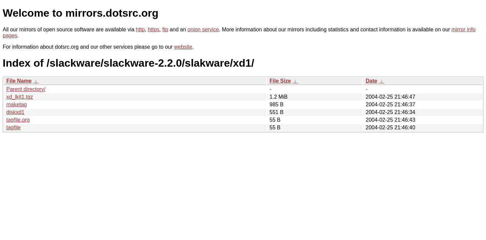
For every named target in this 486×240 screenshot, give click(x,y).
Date (371, 81)
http (140, 29)
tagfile (13, 127)
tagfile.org (18, 120)
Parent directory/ (25, 89)
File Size (280, 81)
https (153, 29)
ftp (165, 29)
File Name (19, 81)
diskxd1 (15, 112)
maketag (16, 104)
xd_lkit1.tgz (19, 97)
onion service (203, 29)
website (183, 47)
